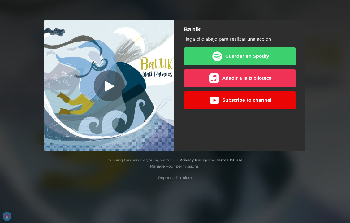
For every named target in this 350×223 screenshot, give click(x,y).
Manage (157, 166)
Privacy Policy (193, 160)
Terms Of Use (230, 160)
